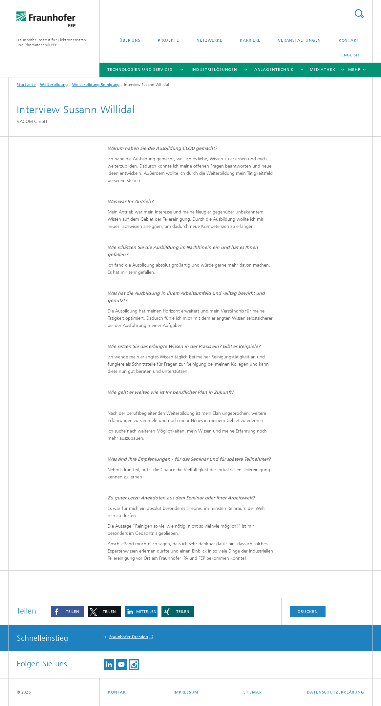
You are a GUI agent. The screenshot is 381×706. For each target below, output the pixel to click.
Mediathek (322, 69)
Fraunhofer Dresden (128, 637)
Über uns (129, 40)
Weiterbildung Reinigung (96, 84)
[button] (67, 611)
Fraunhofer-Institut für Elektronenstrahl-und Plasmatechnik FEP (52, 42)
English (350, 55)
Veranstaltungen (299, 40)
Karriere (250, 40)
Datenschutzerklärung (335, 692)
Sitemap (252, 692)
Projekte (168, 40)
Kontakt (349, 40)
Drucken (308, 611)
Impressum (186, 692)
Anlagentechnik (274, 69)
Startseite (26, 84)
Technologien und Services (139, 69)
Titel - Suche (359, 13)
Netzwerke (209, 40)
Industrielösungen (214, 69)
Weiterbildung (54, 84)
